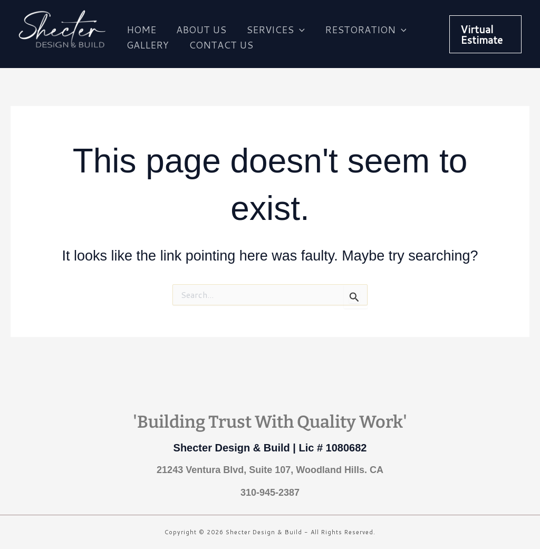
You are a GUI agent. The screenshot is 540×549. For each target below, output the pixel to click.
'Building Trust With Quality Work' (270, 422)
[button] (485, 34)
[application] (296, 26)
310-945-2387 (270, 492)
